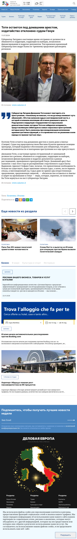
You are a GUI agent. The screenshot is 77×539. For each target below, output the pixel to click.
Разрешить (66, 535)
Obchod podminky (65, 505)
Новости (4, 9)
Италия (20, 196)
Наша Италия (15, 9)
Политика (36, 9)
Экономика (26, 9)
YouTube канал (63, 16)
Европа (44, 9)
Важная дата (31, 16)
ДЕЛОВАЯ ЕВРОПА (38, 439)
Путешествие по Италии (50, 16)
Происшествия (63, 9)
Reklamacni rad (64, 507)
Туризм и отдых (9, 377)
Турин (3, 16)
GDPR (61, 502)
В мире (52, 9)
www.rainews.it (19, 105)
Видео (40, 16)
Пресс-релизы (72, 16)
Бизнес (11, 16)
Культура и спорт (21, 16)
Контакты (62, 499)
